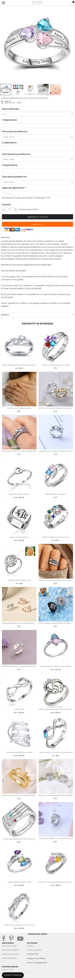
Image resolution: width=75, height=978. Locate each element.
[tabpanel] (37, 45)
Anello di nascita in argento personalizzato (55, 666)
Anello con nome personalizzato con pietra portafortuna (56, 408)
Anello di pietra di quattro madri (19, 882)
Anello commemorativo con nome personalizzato (19, 795)
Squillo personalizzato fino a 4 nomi (19, 752)
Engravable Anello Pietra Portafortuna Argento (19, 365)
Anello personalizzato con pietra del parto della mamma (19, 451)
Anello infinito (19, 709)
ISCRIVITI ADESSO (13, 975)
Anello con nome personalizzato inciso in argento (56, 882)
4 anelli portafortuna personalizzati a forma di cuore (56, 451)
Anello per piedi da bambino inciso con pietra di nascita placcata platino (56, 709)
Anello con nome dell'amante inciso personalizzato (56, 795)
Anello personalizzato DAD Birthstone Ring (19, 839)
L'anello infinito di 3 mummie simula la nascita (56, 752)
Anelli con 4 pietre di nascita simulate (55, 365)
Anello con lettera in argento (19, 494)
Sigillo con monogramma (19, 537)
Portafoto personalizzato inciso (19, 580)
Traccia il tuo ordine (9, 946)
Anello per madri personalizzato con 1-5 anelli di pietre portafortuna (56, 580)
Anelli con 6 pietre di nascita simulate (55, 537)
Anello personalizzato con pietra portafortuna (56, 838)
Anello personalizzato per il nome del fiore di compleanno (19, 623)
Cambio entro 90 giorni (10, 954)
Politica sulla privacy (9, 958)
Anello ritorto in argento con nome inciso (19, 925)
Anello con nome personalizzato (19, 408)
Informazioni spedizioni (10, 950)
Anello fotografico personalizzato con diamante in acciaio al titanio (56, 623)
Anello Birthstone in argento (55, 494)
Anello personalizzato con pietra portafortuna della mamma (19, 666)
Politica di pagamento (37, 962)
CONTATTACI (33, 954)
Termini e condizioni (34, 950)
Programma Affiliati (36, 958)
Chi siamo (30, 946)
